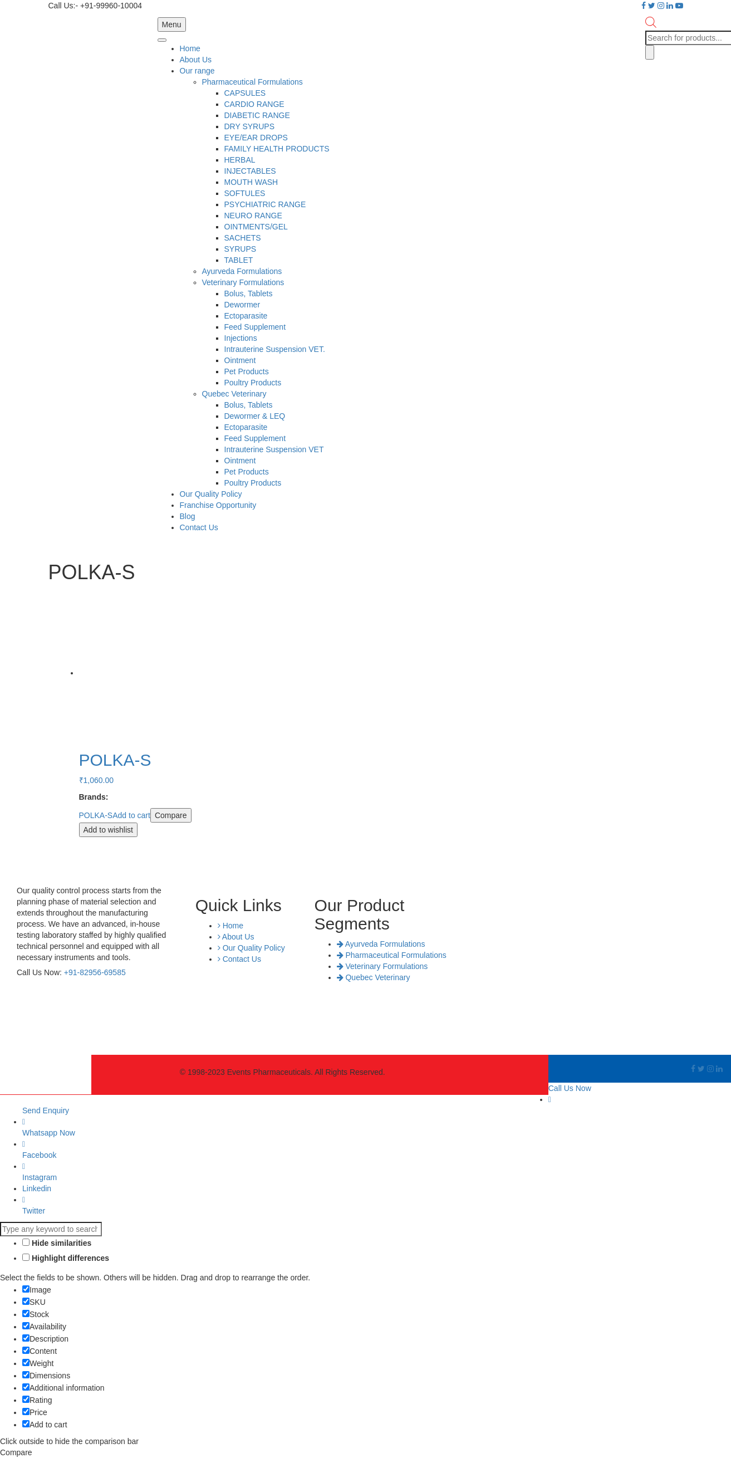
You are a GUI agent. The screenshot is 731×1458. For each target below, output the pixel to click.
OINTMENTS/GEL (256, 226)
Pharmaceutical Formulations (252, 81)
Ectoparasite (246, 315)
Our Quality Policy (211, 494)
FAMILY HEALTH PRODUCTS (277, 148)
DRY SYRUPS (249, 126)
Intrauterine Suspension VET (274, 449)
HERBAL (240, 159)
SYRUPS (240, 248)
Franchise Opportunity (218, 505)
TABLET (238, 260)
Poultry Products (253, 382)
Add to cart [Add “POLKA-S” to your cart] (131, 815)
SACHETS (242, 237)
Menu (171, 24)
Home (190, 48)
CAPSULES (245, 93)
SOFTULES (245, 193)
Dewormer (242, 304)
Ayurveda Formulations (242, 271)
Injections (240, 338)
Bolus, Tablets (248, 293)
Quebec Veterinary (234, 393)
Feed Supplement (255, 326)
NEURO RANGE (253, 215)
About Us (196, 59)
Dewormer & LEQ (255, 416)
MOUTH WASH (251, 182)
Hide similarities (56, 1243)
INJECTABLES (250, 171)
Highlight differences (65, 1258)
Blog (187, 516)
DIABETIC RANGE (257, 115)
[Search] (649, 52)
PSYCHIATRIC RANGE (265, 204)
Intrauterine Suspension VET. (274, 349)
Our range (197, 70)
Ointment (240, 360)
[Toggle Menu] (162, 40)
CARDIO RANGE (254, 104)
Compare (171, 815)
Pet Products (246, 371)
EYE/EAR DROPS (256, 137)
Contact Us (199, 527)
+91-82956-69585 (95, 972)
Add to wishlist (108, 829)
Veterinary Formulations (243, 282)
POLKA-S (96, 815)
